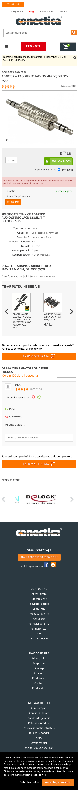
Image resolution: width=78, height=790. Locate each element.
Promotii (34, 46)
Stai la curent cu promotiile (39, 557)
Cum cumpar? (39, 708)
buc (13, 160)
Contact (39, 683)
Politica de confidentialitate (39, 728)
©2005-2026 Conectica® (39, 748)
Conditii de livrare (39, 713)
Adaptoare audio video (14, 72)
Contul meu (39, 609)
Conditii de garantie (39, 718)
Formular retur (39, 629)
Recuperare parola (39, 604)
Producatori (39, 688)
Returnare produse (39, 723)
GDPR (39, 634)
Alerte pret (39, 619)
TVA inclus (67, 170)
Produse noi (39, 678)
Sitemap (39, 668)
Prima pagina (39, 658)
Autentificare (39, 594)
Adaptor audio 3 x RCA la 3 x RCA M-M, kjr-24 (52, 317)
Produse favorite (39, 614)
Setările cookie (29, 782)
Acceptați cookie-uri (58, 782)
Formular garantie (39, 624)
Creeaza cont (39, 599)
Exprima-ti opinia (36, 356)
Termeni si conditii (39, 733)
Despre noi (39, 663)
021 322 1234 (13, 4)
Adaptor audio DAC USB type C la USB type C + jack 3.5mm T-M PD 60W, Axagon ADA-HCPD (22, 321)
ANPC (39, 738)
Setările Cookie (39, 639)
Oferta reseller (39, 743)
